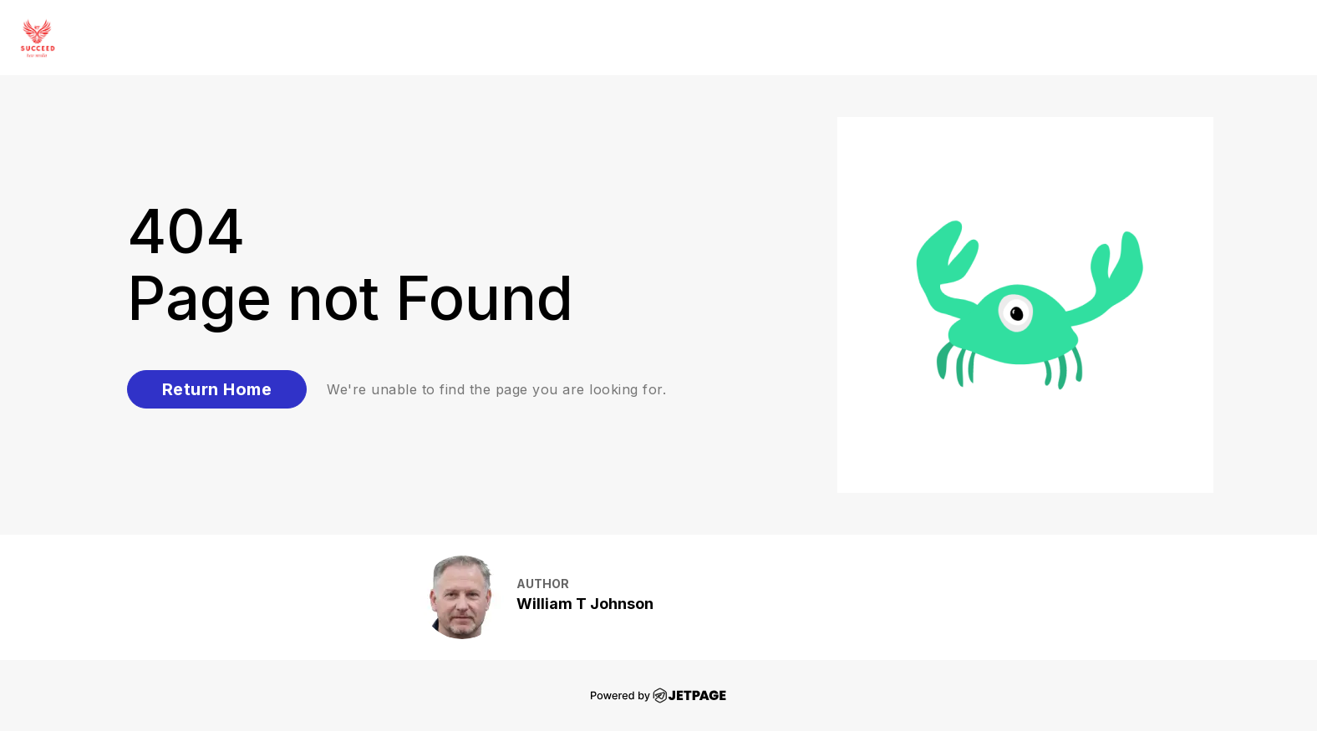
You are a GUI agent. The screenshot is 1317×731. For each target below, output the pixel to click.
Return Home (217, 389)
